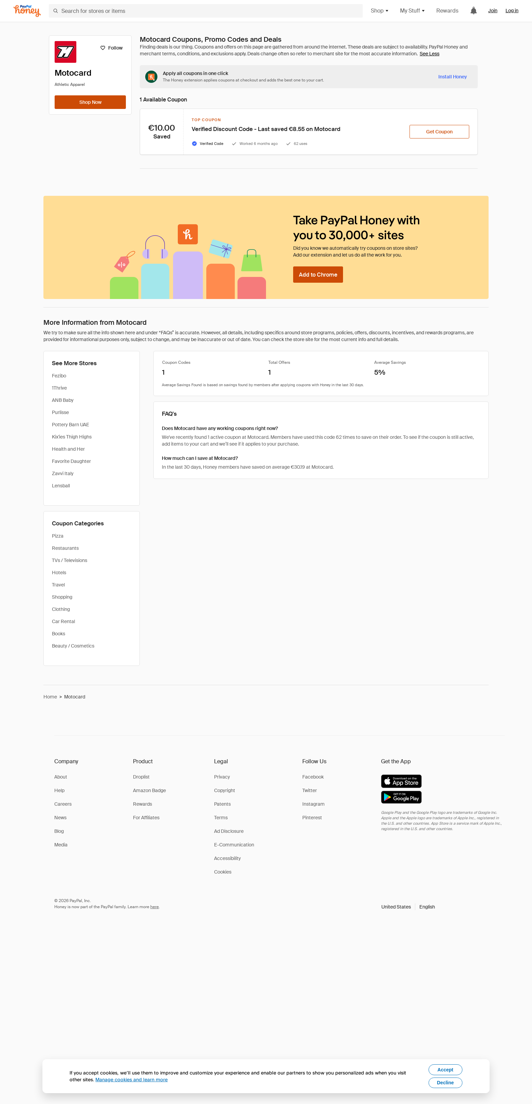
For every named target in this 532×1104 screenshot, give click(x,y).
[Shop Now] (90, 102)
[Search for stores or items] (206, 11)
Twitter (309, 790)
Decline (445, 1082)
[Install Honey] (452, 76)
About (60, 777)
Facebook (313, 777)
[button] (408, 906)
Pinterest (312, 818)
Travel (58, 585)
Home (50, 697)
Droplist (141, 777)
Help (59, 790)
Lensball (61, 486)
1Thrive (59, 388)
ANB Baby (63, 400)
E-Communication (234, 845)
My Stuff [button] (412, 10)
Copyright (224, 790)
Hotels (59, 572)
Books (58, 634)
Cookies (222, 872)
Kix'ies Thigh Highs (72, 437)
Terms (221, 818)
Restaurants (65, 548)
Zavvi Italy (63, 473)
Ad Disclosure (229, 831)
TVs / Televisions (69, 560)
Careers (63, 804)
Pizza (57, 536)
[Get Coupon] (439, 131)
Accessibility (227, 858)
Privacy (222, 777)
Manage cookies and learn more (131, 1079)
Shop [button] (380, 10)
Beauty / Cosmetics (73, 646)
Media (61, 845)
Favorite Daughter (71, 461)
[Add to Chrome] (318, 274)
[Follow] (111, 48)
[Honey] (27, 11)
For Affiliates (146, 818)
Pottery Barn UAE (70, 425)
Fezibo (59, 376)
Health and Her (68, 449)
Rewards (447, 10)
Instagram (313, 804)
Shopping (62, 597)
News (60, 818)
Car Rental (63, 621)
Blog (59, 831)
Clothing (61, 609)
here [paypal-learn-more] (154, 907)
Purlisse (60, 412)
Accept (445, 1069)
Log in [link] (512, 10)
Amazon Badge (149, 790)
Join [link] (492, 10)
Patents (222, 804)
